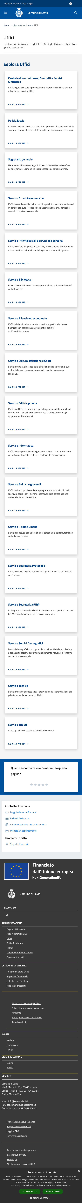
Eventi (10, 1067)
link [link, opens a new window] (69, 1185)
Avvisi (10, 1049)
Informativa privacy (16, 1155)
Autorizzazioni (19, 1022)
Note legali (12, 1159)
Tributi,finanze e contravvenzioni (28, 1008)
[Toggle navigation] (6, 12)
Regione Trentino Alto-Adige (18, 3)
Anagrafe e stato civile (18, 971)
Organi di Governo (16, 929)
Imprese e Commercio (17, 976)
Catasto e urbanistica (17, 981)
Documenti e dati (15, 957)
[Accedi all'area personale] (71, 3)
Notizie (10, 1040)
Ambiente (16, 1013)
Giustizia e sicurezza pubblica (26, 1003)
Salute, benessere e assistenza (27, 1017)
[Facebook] (7, 915)
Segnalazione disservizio (19, 1126)
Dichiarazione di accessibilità (21, 1164)
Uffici (9, 938)
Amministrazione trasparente (21, 1150)
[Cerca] (76, 13)
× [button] (79, 1171)
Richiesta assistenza (17, 1136)
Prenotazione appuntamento (21, 1122)
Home (6, 25)
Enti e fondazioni (15, 943)
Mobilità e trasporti (16, 985)
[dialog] (41, 1185)
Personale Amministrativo (20, 952)
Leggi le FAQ (13, 1131)
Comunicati (12, 1045)
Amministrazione (22, 25)
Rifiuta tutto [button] (53, 1191)
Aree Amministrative (17, 934)
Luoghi (10, 1063)
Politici (10, 948)
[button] (41, 1198)
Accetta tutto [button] (29, 1191)
